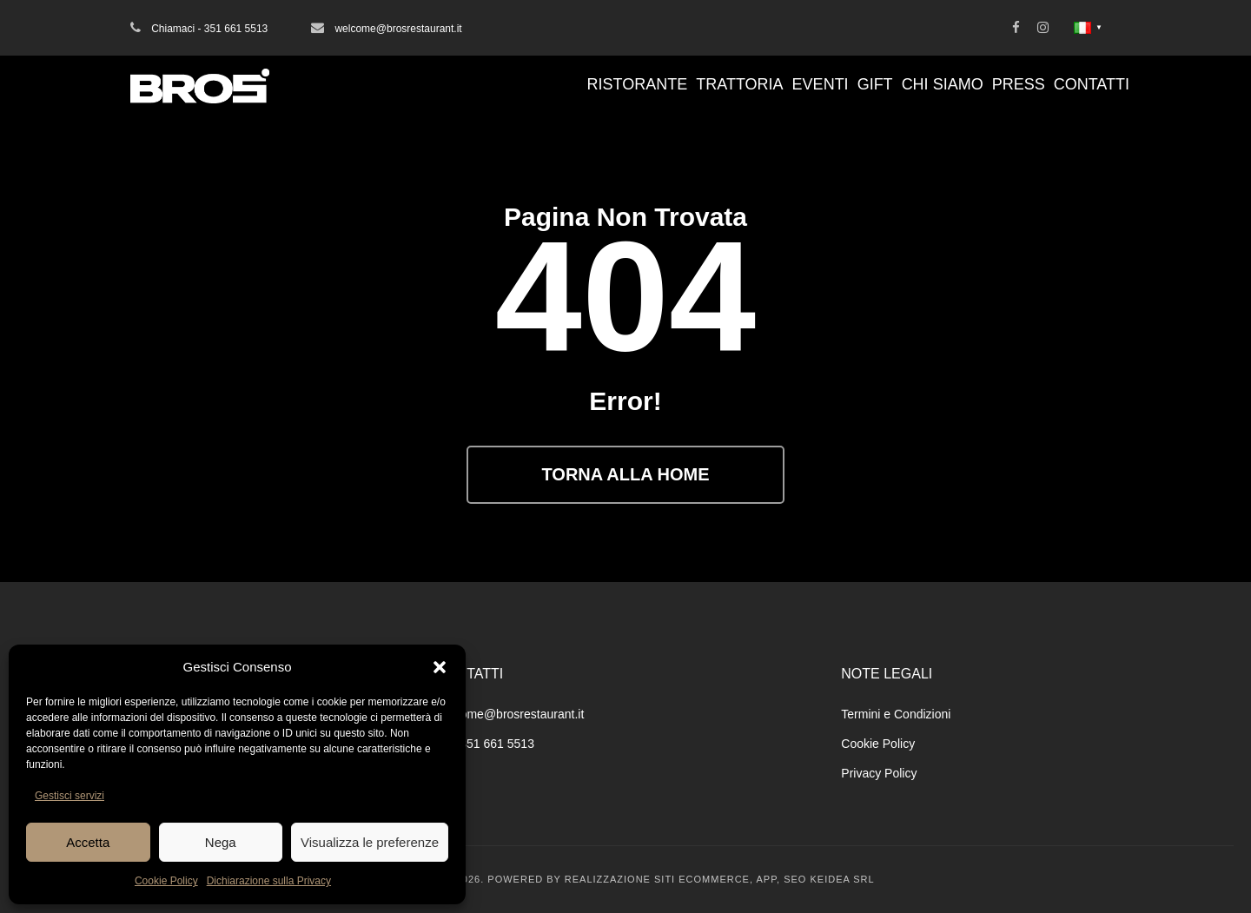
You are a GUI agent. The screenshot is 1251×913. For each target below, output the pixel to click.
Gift (875, 84)
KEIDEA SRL (842, 879)
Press (1018, 84)
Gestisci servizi (69, 796)
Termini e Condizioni (895, 714)
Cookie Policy (166, 881)
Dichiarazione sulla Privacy (269, 881)
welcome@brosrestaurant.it (510, 714)
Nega (220, 842)
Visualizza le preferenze (370, 842)
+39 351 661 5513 (485, 744)
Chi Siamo (942, 84)
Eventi (820, 84)
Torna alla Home (626, 474)
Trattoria (739, 84)
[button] (439, 667)
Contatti (1091, 84)
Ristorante (637, 84)
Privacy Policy (879, 773)
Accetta (87, 842)
